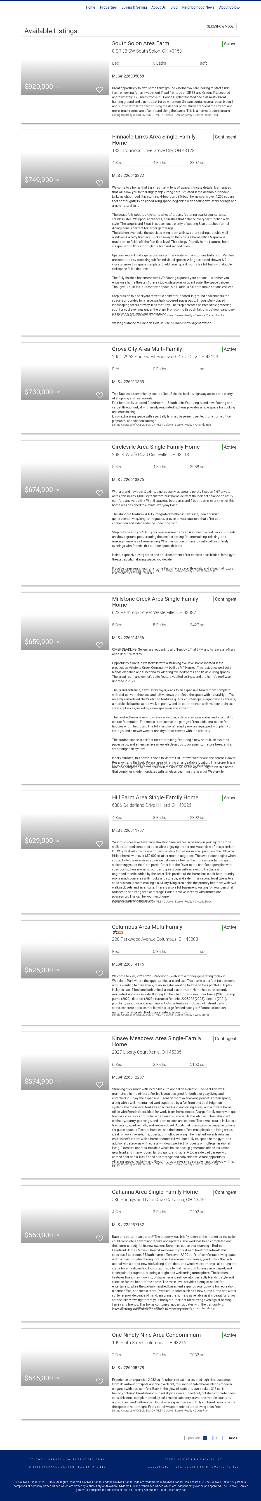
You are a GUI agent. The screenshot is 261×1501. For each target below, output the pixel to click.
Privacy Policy (208, 1459)
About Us (158, 7)
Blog (174, 7)
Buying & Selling (134, 7)
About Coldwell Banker (237, 7)
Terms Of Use (177, 1459)
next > (233, 1438)
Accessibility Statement (172, 1467)
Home (90, 7)
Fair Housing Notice (219, 1467)
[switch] (99, 88)
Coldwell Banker (46, 1459)
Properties (108, 7)
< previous (193, 1438)
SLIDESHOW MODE (220, 26)
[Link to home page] (23, 7)
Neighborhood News (198, 7)
